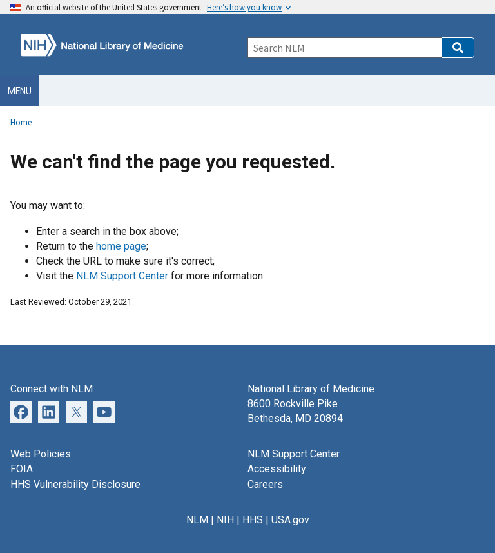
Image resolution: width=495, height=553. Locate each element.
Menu (20, 91)
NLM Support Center (122, 276)
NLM (197, 520)
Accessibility (277, 469)
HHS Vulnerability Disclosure (75, 484)
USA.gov (290, 520)
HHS (252, 520)
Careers (265, 484)
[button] (458, 47)
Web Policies (40, 454)
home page (121, 246)
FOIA (21, 469)
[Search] (345, 47)
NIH (225, 520)
